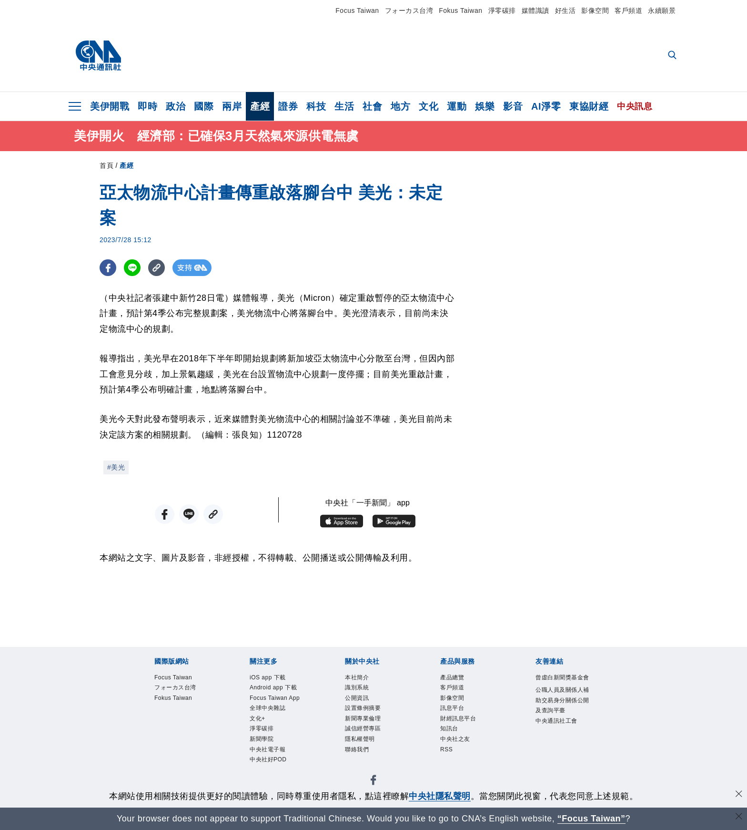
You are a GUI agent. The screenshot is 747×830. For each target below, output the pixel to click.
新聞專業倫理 (365, 723)
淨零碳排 (502, 10)
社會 (372, 106)
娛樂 (485, 106)
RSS (447, 756)
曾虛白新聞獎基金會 (563, 683)
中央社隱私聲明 (440, 796)
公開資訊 (359, 700)
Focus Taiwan (357, 10)
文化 (428, 106)
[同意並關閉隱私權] (739, 795)
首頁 (106, 165)
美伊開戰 (109, 106)
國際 (203, 106)
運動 (456, 106)
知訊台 (450, 734)
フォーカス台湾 (409, 10)
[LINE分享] (132, 267)
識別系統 (359, 689)
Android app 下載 (277, 689)
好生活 (565, 10)
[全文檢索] (673, 56)
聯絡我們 (359, 756)
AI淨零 (546, 106)
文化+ (259, 734)
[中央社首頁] (98, 55)
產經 (260, 106)
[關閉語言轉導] (739, 817)
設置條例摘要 (365, 712)
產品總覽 (454, 678)
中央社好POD (271, 779)
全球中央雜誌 (270, 723)
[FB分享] (108, 267)
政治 (175, 106)
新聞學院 (263, 756)
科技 (316, 106)
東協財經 (588, 106)
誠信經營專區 (365, 734)
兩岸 (232, 106)
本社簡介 (359, 678)
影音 (513, 106)
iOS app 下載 (270, 678)
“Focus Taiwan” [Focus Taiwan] (591, 818)
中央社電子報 (270, 768)
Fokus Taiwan (460, 10)
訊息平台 (454, 712)
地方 (400, 106)
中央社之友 (457, 745)
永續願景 (662, 10)
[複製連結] (156, 267)
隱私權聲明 (362, 745)
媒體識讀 (535, 10)
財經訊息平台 (461, 723)
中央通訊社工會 (559, 735)
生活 (344, 106)
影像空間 (595, 10)
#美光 (116, 467)
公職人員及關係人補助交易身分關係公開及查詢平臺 (563, 713)
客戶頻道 (628, 10)
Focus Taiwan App (271, 706)
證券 (288, 106)
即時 (147, 106)
